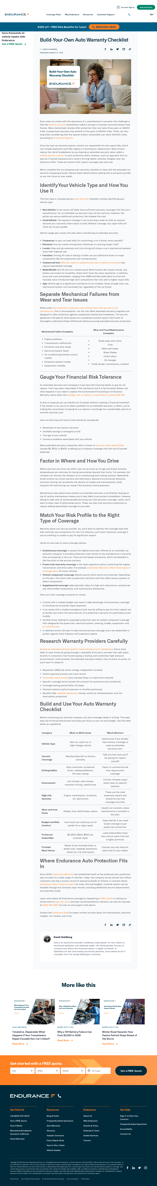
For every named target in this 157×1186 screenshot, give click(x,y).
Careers (87, 1140)
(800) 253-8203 (51, 905)
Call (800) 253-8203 (19, 1116)
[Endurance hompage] (32, 1096)
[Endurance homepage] (17, 14)
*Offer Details (85, 1179)
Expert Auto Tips (65, 1027)
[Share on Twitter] (117, 49)
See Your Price (146, 7)
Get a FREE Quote (14, 44)
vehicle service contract (52, 155)
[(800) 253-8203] (138, 14)
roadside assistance (67, 693)
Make (40, 1071)
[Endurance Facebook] (127, 1167)
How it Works (16, 1125)
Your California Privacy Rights (30, 1179)
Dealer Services (90, 1135)
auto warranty (81, 198)
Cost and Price (19, 1027)
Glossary (51, 1130)
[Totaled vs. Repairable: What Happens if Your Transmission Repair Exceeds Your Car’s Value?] (33, 1011)
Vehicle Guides (54, 1150)
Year (14, 1071)
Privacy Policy (14, 1179)
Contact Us (125, 1134)
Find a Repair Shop (55, 1140)
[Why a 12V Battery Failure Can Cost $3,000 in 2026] (78, 1011)
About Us (87, 1116)
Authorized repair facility (55, 677)
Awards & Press (90, 1125)
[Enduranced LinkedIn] (133, 1167)
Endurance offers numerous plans (57, 884)
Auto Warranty (53, 1125)
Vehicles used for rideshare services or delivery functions (90, 262)
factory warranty (57, 124)
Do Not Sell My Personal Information (53, 1179)
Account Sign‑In (125, 7)
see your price (62, 901)
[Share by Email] (124, 49)
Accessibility (126, 1129)
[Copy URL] (130, 49)
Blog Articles (53, 1116)
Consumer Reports (63, 137)
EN (152, 14)
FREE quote (106, 898)
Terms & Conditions (72, 1179)
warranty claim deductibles (110, 445)
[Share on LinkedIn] (111, 49)
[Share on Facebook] (105, 49)
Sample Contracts (55, 1135)
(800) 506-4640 (104, 26)
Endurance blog (60, 912)
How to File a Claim (56, 1145)
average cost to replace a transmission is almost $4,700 (95, 394)
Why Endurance (90, 1121)
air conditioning (51, 626)
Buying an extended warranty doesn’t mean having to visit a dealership (76, 649)
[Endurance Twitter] (139, 1167)
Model (66, 1071)
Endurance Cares (91, 1130)
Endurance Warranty (62, 874)
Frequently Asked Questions (60, 1121)
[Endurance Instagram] (145, 1167)
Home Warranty (17, 1139)
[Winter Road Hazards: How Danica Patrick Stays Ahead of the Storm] (123, 1011)
